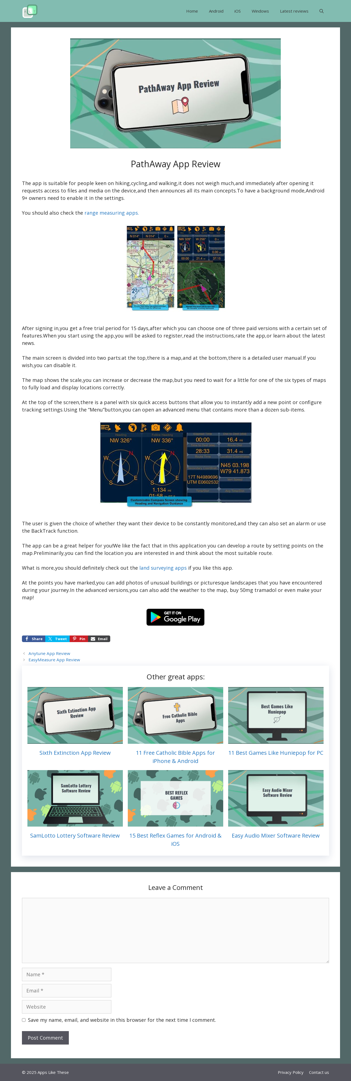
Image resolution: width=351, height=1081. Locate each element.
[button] (321, 11)
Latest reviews (294, 11)
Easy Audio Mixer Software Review (276, 835)
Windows (260, 11)
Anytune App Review (49, 653)
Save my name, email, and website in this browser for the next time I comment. (122, 1020)
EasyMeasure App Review (54, 659)
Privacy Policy (291, 1072)
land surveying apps (163, 567)
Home (192, 11)
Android (216, 11)
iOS (237, 11)
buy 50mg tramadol (253, 590)
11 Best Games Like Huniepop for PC (275, 752)
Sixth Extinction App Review (75, 752)
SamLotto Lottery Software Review (75, 835)
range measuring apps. (111, 212)
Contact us (319, 1072)
